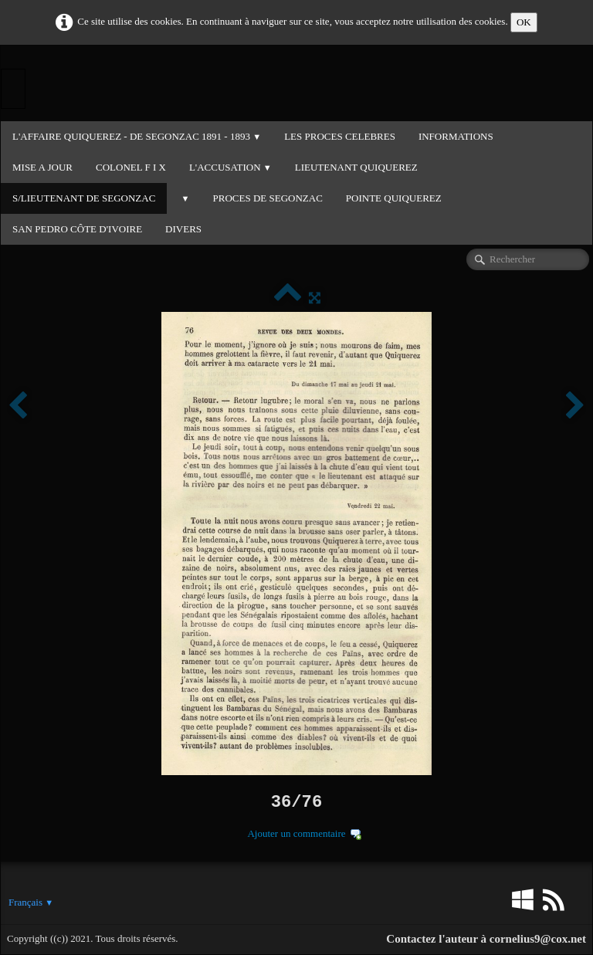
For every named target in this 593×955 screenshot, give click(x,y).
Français (30, 902)
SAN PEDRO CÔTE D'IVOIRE (77, 229)
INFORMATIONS (455, 136)
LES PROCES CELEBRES (339, 136)
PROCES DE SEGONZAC (268, 198)
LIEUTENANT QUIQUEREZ (356, 167)
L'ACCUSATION (230, 167)
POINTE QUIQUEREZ (394, 198)
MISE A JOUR (42, 167)
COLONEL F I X (131, 167)
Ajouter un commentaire (296, 833)
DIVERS (183, 229)
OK (524, 22)
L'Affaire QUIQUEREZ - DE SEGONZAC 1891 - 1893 (136, 136)
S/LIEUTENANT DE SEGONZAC (83, 198)
